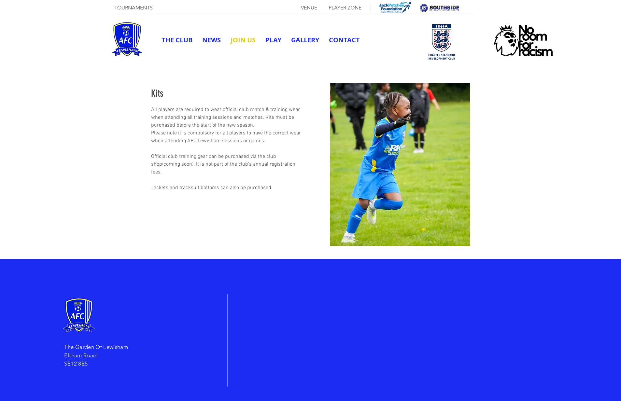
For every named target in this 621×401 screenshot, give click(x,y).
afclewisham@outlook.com (385, 61)
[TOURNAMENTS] (133, 7)
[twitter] (436, 61)
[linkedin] (446, 61)
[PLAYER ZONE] (345, 7)
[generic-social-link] (426, 61)
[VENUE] (309, 7)
